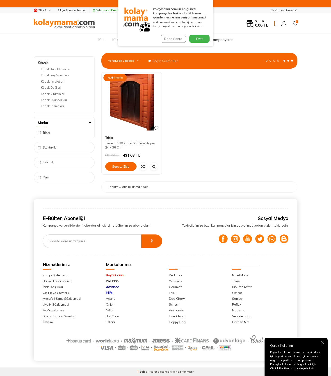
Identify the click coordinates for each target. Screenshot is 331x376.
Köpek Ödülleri (51, 87)
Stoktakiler (48, 147)
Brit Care (112, 316)
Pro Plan (112, 281)
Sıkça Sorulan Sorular (72, 10)
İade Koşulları (53, 287)
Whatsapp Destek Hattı (110, 10)
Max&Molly (240, 275)
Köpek (117, 39)
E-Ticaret (151, 371)
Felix (172, 293)
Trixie (44, 133)
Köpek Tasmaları (52, 106)
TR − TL (42, 10)
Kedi (101, 39)
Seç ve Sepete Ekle (163, 61)
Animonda (176, 310)
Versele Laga (241, 316)
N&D (109, 310)
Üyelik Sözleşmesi (56, 304)
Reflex (236, 304)
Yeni (43, 177)
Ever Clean (177, 316)
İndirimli (45, 162)
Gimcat (237, 293)
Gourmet (175, 287)
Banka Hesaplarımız (57, 281)
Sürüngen (196, 39)
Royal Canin (114, 275)
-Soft (141, 371)
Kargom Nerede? (284, 10)
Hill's (109, 293)
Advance (112, 287)
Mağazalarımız (53, 310)
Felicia (110, 322)
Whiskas (175, 281)
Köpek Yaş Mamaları (55, 75)
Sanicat (237, 299)
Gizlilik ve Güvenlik (56, 293)
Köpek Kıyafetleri (52, 81)
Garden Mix (240, 322)
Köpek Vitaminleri (53, 94)
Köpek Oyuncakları (54, 100)
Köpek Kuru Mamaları (55, 69)
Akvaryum (150, 39)
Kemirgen (174, 39)
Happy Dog (177, 322)
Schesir (174, 304)
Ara (205, 23)
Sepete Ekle (120, 166)
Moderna (238, 310)
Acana (111, 299)
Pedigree (175, 275)
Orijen (110, 304)
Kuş (132, 39)
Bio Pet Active (242, 287)
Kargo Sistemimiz (55, 275)
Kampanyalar (222, 39)
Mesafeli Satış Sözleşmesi (62, 299)
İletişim (48, 322)
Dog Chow (177, 299)
